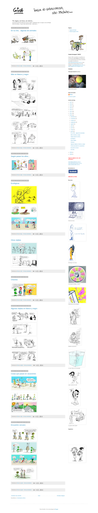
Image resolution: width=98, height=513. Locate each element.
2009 (71, 152)
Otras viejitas (16, 240)
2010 (71, 115)
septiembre (73, 122)
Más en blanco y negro (20, 74)
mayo (72, 129)
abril (72, 131)
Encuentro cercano (18, 425)
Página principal (73, 30)
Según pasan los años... (20, 156)
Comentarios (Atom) (21, 498)
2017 (71, 102)
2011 (71, 113)
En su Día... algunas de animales (23, 31)
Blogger (56, 509)
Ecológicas (15, 183)
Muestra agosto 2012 (74, 31)
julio (72, 126)
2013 (71, 109)
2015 (71, 106)
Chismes (14, 280)
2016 (71, 104)
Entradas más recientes (16, 495)
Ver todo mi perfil (71, 96)
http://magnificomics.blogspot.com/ (75, 66)
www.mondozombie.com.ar (74, 164)
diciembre (73, 116)
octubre (72, 120)
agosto (72, 124)
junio (72, 127)
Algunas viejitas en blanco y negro (24, 308)
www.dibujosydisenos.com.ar (78, 65)
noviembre (73, 118)
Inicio (39, 495)
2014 (71, 107)
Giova (71, 94)
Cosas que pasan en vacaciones (23, 374)
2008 (71, 154)
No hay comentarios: (27, 65)
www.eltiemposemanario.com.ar (75, 62)
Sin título (72, 149)
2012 (71, 111)
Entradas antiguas (61, 495)
